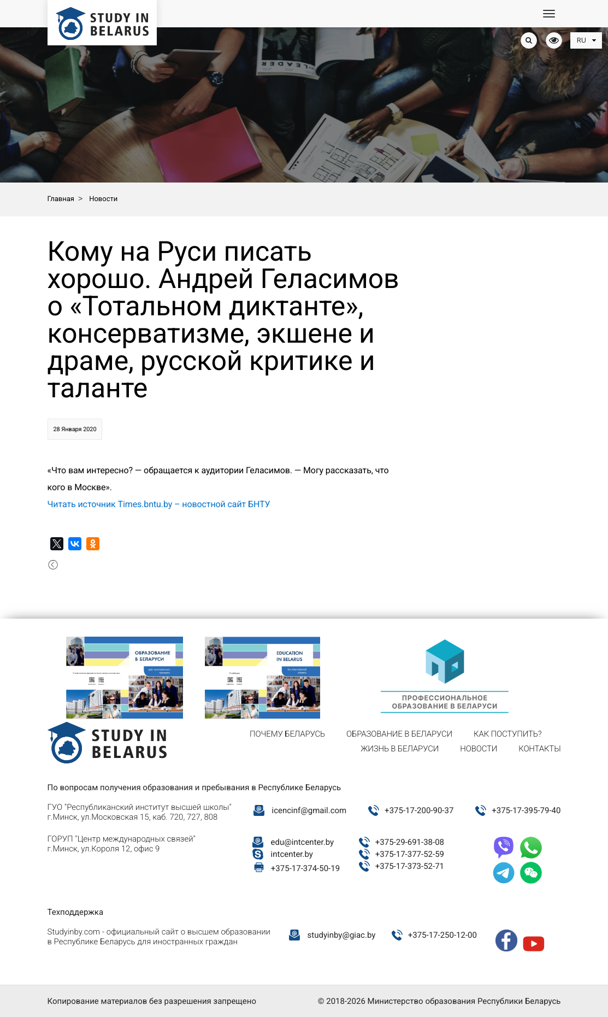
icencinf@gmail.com (309, 810)
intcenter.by (292, 854)
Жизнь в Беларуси (400, 749)
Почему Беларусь (287, 734)
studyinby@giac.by (342, 935)
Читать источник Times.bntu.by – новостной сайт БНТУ (159, 504)
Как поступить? (507, 734)
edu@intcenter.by (302, 842)
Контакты (539, 749)
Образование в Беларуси (399, 734)
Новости (478, 749)
